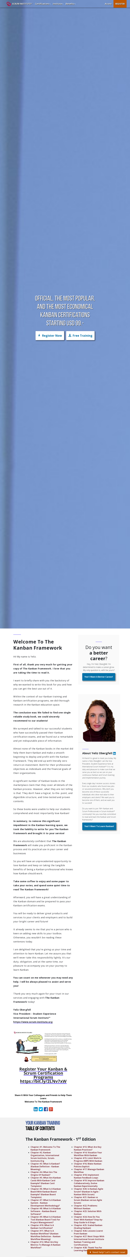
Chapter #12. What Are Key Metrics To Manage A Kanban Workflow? (45, 1245)
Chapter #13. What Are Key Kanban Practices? (87, 1148)
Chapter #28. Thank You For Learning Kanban (88, 1249)
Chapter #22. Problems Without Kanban (85, 1207)
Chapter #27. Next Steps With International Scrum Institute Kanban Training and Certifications (89, 1240)
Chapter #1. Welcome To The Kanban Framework (45, 1148)
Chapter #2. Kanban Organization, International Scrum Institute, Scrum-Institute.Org (45, 1156)
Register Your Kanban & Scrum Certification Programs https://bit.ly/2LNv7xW (43, 1075)
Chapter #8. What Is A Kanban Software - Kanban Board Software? (46, 1211)
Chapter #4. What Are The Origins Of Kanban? (44, 1173)
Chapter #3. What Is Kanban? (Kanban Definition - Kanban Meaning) (45, 1166)
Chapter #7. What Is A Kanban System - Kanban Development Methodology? (46, 1203)
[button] (80, 335)
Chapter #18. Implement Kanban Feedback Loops (86, 1176)
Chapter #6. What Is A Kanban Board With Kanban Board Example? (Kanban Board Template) (46, 1193)
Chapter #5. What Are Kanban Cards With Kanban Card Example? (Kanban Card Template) (46, 1181)
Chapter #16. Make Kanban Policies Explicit (87, 1165)
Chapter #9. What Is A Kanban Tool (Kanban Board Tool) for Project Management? (46, 1219)
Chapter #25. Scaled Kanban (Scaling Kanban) (88, 1226)
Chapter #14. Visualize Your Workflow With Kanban (88, 1154)
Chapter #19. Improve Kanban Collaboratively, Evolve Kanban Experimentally (89, 1183)
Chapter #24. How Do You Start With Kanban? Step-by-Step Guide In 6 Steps (88, 1219)
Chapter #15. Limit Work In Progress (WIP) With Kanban (88, 1159)
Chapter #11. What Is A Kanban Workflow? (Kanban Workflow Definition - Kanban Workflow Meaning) (45, 1235)
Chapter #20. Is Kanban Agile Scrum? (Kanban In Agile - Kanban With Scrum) (88, 1191)
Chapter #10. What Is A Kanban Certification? (42, 1226)
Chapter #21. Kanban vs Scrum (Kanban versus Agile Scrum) (88, 1200)
